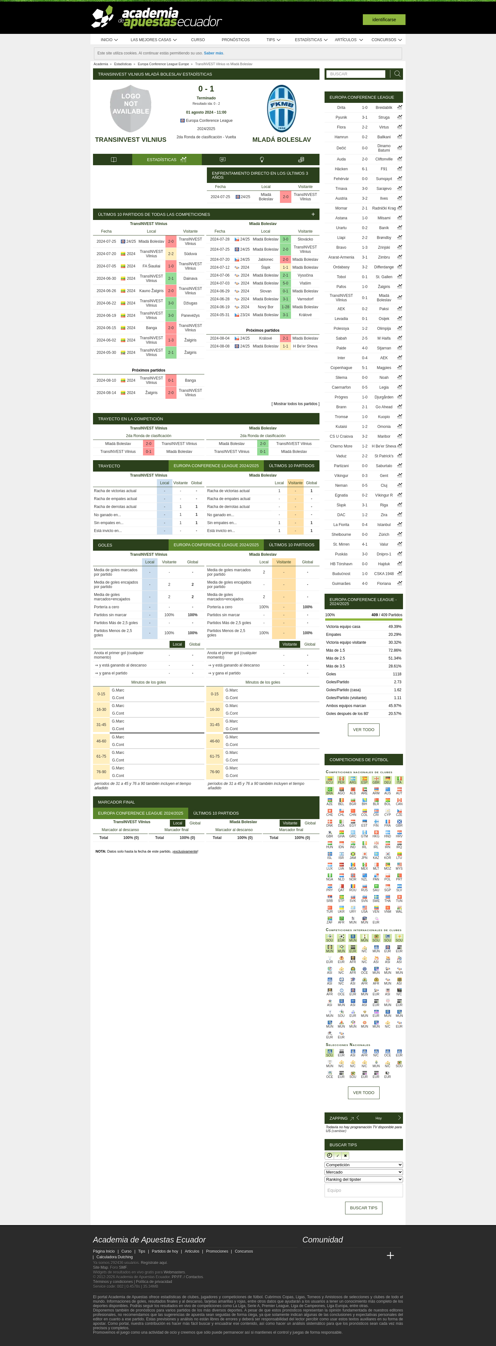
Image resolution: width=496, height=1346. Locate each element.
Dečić (341, 148)
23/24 (245, 315)
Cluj (384, 485)
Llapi (341, 237)
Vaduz (341, 456)
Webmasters (174, 1272)
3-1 (285, 299)
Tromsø (341, 417)
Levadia (341, 318)
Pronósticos (236, 40)
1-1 (285, 267)
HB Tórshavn (341, 564)
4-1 (364, 544)
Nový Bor (265, 307)
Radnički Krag (384, 208)
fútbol (257, 1297)
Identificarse (384, 19)
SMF (123, 1267)
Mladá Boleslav (281, 139)
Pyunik (341, 117)
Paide (341, 348)
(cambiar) (339, 1131)
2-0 (285, 197)
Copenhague (341, 368)
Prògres (341, 397)
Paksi (383, 309)
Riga (384, 505)
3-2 (364, 198)
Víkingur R (384, 495)
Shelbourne (341, 534)
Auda (341, 159)
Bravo (341, 247)
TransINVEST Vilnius (131, 139)
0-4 (364, 358)
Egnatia (341, 495)
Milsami (384, 218)
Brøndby (384, 237)
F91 (384, 169)
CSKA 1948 (384, 574)
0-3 (364, 475)
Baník (384, 228)
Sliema (341, 377)
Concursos (387, 40)
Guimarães (341, 583)
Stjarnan (384, 348)
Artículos (349, 40)
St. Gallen (384, 277)
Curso (198, 40)
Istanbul (384, 525)
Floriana (384, 583)
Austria (341, 198)
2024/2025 (206, 129)
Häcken (341, 169)
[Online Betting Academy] (343, 1255)
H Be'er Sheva (305, 346)
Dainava (190, 278)
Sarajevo (383, 188)
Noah (384, 377)
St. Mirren (341, 544)
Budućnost (341, 574)
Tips (274, 40)
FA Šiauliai (151, 266)
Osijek (384, 318)
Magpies (384, 368)
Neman (341, 485)
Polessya (341, 328)
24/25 (245, 197)
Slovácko (305, 239)
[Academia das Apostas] (319, 1255)
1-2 (364, 328)
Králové (305, 315)
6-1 (364, 169)
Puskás (341, 554)
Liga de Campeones (308, 1306)
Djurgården (384, 397)
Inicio (110, 40)
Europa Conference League (206, 120)
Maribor (384, 436)
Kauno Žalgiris (151, 291)
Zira (384, 515)
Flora (341, 127)
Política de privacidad (154, 1282)
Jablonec (265, 259)
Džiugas (190, 303)
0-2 (364, 137)
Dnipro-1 (384, 554)
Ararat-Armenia (341, 257)
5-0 (285, 283)
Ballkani (384, 137)
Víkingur (341, 475)
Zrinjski (384, 247)
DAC (341, 515)
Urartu (341, 228)
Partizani (341, 466)
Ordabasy (341, 267)
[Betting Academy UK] (378, 1255)
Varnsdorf (305, 299)
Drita (341, 107)
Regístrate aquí (154, 1263)
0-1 (171, 380)
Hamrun (341, 137)
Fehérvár (341, 179)
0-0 (364, 148)
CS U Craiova (341, 436)
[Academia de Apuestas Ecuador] (307, 1255)
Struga (383, 117)
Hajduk (384, 564)
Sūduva (190, 254)
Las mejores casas (154, 40)
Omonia (384, 426)
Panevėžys (190, 315)
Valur (384, 544)
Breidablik (384, 107)
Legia (383, 387)
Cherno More (341, 446)
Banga (151, 328)
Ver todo (363, 729)
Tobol (341, 277)
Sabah (341, 338)
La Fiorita (341, 525)
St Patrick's (384, 456)
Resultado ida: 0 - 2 (206, 103)
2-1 (171, 278)
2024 (131, 254)
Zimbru (384, 257)
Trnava (341, 188)
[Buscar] (395, 74)
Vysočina (305, 275)
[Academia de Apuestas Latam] (367, 1255)
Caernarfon (341, 387)
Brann (341, 407)
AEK (341, 309)
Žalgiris (190, 340)
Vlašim (305, 283)
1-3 (171, 340)
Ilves (384, 198)
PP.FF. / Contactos (187, 1277)
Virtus (384, 127)
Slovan (266, 291)
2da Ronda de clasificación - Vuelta (206, 137)
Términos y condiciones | (114, 1282)
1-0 (171, 266)
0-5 (364, 387)
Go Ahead (383, 407)
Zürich (384, 534)
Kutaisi (341, 426)
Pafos (341, 287)
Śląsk (265, 267)
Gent (384, 475)
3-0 (171, 303)
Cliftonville (384, 159)
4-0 (364, 348)
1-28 (285, 307)
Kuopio (384, 417)
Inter (341, 358)
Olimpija (384, 328)
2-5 (364, 338)
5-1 (364, 368)
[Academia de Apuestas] (355, 1255)
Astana (341, 218)
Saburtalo (384, 466)
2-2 (171, 254)
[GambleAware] (107, 1340)
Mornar (341, 208)
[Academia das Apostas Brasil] (331, 1255)
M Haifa (383, 338)
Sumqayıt (384, 179)
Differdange (384, 267)
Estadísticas (311, 40)
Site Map (100, 1267)
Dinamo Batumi (383, 148)
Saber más (213, 53)
